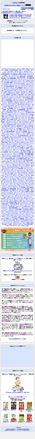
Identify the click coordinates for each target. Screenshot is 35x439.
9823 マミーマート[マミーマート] (12, 150)
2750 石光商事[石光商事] (21, 158)
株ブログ (26, 392)
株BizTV (20, 392)
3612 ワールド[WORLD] (7, 98)
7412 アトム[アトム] (10, 132)
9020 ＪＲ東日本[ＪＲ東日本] (14, 146)
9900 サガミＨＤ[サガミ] (14, 152)
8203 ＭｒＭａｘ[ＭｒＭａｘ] (27, 113)
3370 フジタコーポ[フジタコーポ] (16, 183)
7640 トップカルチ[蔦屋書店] (16, 87)
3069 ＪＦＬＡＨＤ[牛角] (24, 70)
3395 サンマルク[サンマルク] (11, 176)
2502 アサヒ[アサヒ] (21, 171)
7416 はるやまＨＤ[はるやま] (13, 167)
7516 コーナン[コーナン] (19, 112)
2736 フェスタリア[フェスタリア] (25, 176)
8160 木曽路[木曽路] (21, 76)
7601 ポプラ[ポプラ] (6, 168)
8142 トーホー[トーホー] (10, 184)
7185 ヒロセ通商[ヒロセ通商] (27, 191)
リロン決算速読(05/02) (17, 12)
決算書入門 (6, 409)
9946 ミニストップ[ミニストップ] (18, 169)
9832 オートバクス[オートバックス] (18, 134)
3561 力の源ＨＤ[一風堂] (25, 152)
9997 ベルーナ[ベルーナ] (20, 195)
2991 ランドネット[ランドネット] (8, 177)
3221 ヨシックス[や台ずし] (18, 180)
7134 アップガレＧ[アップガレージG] (19, 117)
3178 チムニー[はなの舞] (18, 154)
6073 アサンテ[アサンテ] (27, 137)
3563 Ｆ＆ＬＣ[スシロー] (14, 85)
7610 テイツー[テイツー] (11, 135)
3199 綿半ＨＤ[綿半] (16, 156)
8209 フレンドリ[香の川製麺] (15, 209)
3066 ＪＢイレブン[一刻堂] (16, 130)
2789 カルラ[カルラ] (11, 109)
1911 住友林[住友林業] (28, 160)
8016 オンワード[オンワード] (26, 102)
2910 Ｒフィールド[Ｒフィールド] (25, 173)
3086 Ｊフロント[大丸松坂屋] (19, 187)
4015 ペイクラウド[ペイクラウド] (18, 214)
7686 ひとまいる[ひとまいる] (7, 141)
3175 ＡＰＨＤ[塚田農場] (18, 153)
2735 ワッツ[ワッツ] (22, 119)
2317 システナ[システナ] (14, 75)
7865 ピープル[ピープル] (21, 177)
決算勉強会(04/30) (6, 12)
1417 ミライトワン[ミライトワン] (25, 79)
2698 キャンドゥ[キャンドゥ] (19, 145)
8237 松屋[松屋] (4, 152)
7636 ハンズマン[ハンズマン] (17, 138)
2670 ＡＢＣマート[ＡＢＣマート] (21, 82)
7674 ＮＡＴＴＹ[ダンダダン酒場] (23, 132)
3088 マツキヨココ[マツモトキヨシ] (15, 197)
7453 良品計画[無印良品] (9, 86)
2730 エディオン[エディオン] (20, 101)
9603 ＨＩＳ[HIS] (28, 217)
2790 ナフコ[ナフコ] (6, 139)
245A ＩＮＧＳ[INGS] (29, 138)
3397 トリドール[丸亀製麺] (7, 108)
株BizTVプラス (15, 346)
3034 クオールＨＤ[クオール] (11, 79)
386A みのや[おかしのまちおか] (24, 104)
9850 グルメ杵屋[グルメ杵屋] (15, 201)
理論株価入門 (21, 421)
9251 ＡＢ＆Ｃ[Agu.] (29, 100)
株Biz (28, 429)
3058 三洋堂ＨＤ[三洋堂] (11, 111)
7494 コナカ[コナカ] (29, 139)
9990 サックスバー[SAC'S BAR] (11, 89)
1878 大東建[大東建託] (8, 82)
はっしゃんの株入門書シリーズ (17, 396)
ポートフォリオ (5, 9)
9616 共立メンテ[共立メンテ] (18, 217)
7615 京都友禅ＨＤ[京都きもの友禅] (18, 74)
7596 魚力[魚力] (11, 206)
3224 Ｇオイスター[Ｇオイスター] (9, 68)
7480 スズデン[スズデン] (16, 81)
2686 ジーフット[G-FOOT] (19, 149)
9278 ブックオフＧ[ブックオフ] (21, 115)
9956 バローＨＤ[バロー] (7, 154)
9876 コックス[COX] (9, 116)
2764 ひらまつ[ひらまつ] (6, 180)
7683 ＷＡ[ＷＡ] (16, 221)
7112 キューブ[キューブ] (18, 98)
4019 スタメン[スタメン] (12, 72)
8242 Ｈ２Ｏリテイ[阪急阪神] (23, 188)
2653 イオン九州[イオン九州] (19, 161)
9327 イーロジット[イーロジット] (9, 76)
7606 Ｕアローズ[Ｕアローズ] (21, 86)
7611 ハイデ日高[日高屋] (6, 100)
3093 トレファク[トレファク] (17, 139)
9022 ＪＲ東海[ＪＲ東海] (28, 222)
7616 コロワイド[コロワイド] (12, 121)
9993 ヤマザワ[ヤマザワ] (11, 225)
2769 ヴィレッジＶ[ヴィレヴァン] (26, 89)
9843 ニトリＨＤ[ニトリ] (19, 90)
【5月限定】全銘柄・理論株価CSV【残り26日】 (19, 14)
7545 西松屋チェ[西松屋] (27, 209)
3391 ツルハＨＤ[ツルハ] (7, 187)
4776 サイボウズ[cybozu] (11, 216)
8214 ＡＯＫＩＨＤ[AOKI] (12, 143)
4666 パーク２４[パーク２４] (8, 195)
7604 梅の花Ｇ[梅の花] (14, 203)
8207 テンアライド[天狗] (6, 157)
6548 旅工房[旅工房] (5, 74)
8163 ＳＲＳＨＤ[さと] (13, 186)
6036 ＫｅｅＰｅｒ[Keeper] (14, 91)
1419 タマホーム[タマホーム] (10, 171)
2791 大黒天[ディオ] (13, 190)
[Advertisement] (14, 53)
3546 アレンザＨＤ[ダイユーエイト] (26, 143)
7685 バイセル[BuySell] (22, 172)
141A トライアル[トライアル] (16, 160)
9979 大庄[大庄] (13, 179)
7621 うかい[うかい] (5, 81)
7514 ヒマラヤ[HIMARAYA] (7, 112)
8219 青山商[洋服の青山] (23, 135)
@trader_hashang (11, 392)
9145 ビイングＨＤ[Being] (7, 192)
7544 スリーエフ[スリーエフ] (26, 167)
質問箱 (31, 9)
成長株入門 (6, 421)
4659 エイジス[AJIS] (11, 198)
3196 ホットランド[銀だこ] (18, 175)
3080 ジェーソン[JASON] (27, 146)
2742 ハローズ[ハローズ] (6, 175)
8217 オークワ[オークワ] (7, 222)
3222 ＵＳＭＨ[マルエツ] (23, 202)
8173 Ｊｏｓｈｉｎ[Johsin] (20, 108)
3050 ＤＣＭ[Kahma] (21, 142)
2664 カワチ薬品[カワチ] (6, 218)
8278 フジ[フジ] (25, 207)
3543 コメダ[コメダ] (6, 156)
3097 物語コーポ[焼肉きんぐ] (26, 150)
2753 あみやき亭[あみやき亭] (10, 124)
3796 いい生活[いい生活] (24, 212)
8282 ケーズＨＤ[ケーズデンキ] (23, 93)
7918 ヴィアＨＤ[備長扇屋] (17, 168)
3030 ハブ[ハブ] (12, 142)
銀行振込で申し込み (26, 17)
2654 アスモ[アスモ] (8, 182)
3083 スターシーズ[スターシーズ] (11, 96)
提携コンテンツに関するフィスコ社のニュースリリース (17, 270)
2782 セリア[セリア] (6, 117)
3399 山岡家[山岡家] (29, 154)
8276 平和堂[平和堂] (28, 224)
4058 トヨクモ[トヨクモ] (15, 191)
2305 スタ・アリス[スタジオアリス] (25, 179)
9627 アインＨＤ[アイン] (19, 199)
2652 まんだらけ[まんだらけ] (24, 216)
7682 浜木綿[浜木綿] (28, 153)
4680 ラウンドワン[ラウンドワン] (26, 72)
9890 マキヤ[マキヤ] (5, 169)
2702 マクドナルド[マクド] (21, 105)
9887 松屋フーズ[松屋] (7, 224)
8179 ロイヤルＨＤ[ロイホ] (27, 221)
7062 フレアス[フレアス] (25, 203)
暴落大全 (13, 409)
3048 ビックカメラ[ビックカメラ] (21, 141)
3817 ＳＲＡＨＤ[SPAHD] (24, 165)
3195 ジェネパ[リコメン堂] (9, 194)
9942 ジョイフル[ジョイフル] (23, 120)
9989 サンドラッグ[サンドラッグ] (14, 123)
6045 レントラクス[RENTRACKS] (23, 206)
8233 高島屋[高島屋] (11, 188)
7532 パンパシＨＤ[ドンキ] (27, 156)
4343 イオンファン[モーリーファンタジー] (25, 194)
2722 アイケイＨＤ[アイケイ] (26, 106)
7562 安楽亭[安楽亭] (13, 70)
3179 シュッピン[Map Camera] (23, 127)
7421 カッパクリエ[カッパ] (13, 106)
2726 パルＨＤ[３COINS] (12, 213)
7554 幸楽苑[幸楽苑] (29, 98)
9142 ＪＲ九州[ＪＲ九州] (23, 225)
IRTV (12, 274)
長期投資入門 (29, 421)
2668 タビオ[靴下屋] (28, 126)
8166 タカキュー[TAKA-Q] (18, 100)
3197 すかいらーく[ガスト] (24, 96)
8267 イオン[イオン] (28, 168)
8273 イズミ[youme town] (18, 157)
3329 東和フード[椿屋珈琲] (18, 218)
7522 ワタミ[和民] (21, 68)
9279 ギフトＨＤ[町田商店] (7, 101)
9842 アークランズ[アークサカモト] (8, 104)
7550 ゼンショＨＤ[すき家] (9, 220)
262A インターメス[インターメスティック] (24, 116)
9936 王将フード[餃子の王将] (17, 94)
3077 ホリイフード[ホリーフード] (26, 186)
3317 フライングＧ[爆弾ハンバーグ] (25, 111)
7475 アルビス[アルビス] (22, 124)
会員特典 (22, 9)
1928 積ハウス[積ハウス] (6, 161)
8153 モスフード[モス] (11, 120)
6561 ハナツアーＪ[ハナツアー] (17, 205)
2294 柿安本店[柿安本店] (9, 158)
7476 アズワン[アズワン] (7, 145)
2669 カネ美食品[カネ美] (12, 119)
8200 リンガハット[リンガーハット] (12, 113)
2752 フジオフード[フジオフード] (9, 127)
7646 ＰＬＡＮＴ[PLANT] (20, 210)
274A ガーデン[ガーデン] (24, 162)
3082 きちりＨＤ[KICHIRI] (13, 102)
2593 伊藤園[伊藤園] (11, 78)
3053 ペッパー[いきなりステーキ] (20, 182)
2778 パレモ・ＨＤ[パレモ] (25, 213)
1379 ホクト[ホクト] (18, 71)
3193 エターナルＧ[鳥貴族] (21, 131)
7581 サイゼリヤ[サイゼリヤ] (15, 97)
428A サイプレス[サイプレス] (7, 147)
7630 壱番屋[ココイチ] (21, 128)
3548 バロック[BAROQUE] (7, 90)
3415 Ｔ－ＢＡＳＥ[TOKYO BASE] (17, 83)
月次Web (15, 2)
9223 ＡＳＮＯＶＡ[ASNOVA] (26, 75)
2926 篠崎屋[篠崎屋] (21, 109)
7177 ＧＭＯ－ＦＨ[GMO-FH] (7, 210)
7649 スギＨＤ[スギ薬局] (24, 190)
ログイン (30, 8)
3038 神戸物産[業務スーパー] (14, 207)
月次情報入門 (13, 421)
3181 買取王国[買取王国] (9, 131)
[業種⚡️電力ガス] (22, 11)
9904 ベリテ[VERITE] (23, 121)
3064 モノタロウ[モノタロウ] (18, 164)
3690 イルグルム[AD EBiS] (15, 137)
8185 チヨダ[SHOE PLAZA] (9, 93)
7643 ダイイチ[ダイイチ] (18, 224)
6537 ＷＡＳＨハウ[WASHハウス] (23, 198)
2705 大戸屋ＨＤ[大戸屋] (27, 97)
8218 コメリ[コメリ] (17, 222)
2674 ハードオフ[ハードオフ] (11, 162)
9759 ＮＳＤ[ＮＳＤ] (21, 78)
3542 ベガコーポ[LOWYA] (12, 165)
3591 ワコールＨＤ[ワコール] (11, 212)
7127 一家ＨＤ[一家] (5, 138)
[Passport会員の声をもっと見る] (17, 338)
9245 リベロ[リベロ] (11, 172)
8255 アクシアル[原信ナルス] (8, 115)
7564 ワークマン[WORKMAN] (22, 220)
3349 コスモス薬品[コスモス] (11, 173)
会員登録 (24, 8)
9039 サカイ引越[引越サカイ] (17, 126)
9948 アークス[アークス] (22, 184)
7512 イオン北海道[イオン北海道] (22, 147)
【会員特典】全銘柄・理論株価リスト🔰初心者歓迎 (20, 16)
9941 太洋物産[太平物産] (11, 202)
